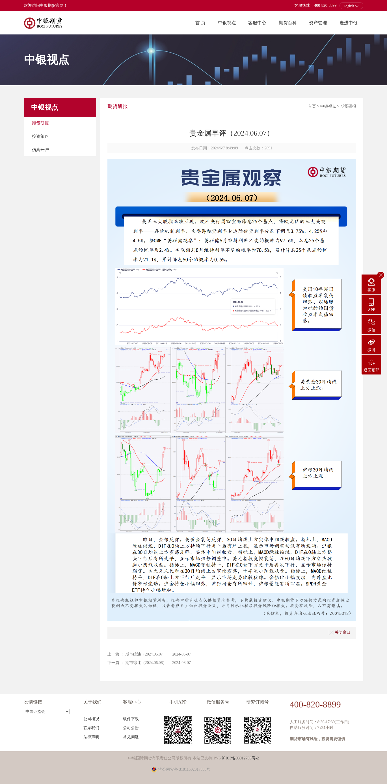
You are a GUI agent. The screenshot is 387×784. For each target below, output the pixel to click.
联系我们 (91, 728)
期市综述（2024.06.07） (146, 654)
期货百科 (288, 22)
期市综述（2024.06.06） (146, 663)
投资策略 (40, 136)
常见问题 (131, 737)
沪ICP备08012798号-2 (240, 758)
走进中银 (349, 22)
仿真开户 (40, 149)
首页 (312, 106)
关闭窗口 (340, 632)
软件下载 (131, 719)
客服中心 (257, 22)
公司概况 (91, 719)
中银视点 (227, 22)
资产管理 (318, 22)
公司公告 (131, 728)
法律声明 (91, 737)
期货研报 (40, 123)
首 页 (200, 22)
